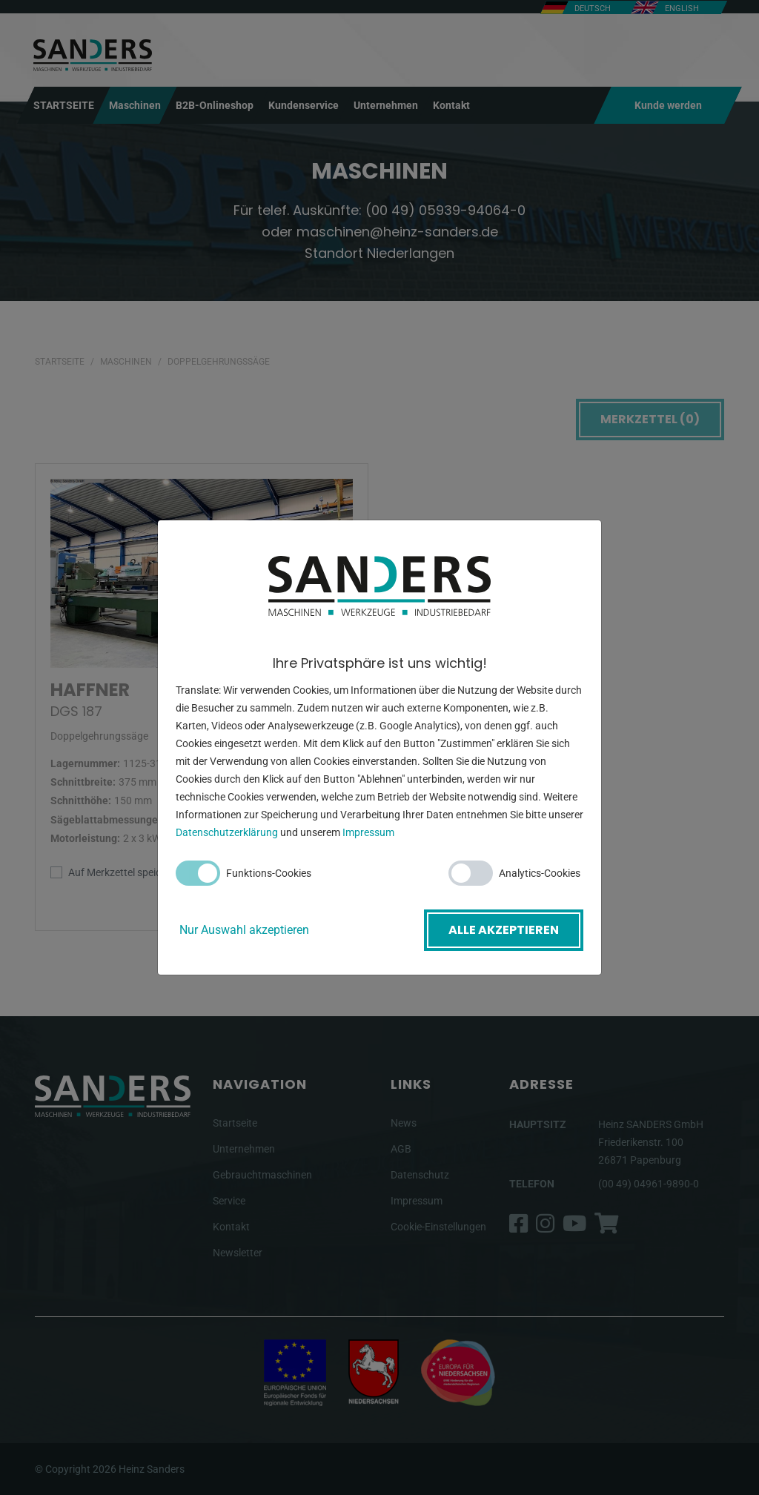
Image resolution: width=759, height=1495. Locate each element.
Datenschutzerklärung (227, 832)
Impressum (368, 832)
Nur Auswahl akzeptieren (244, 930)
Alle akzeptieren (503, 929)
